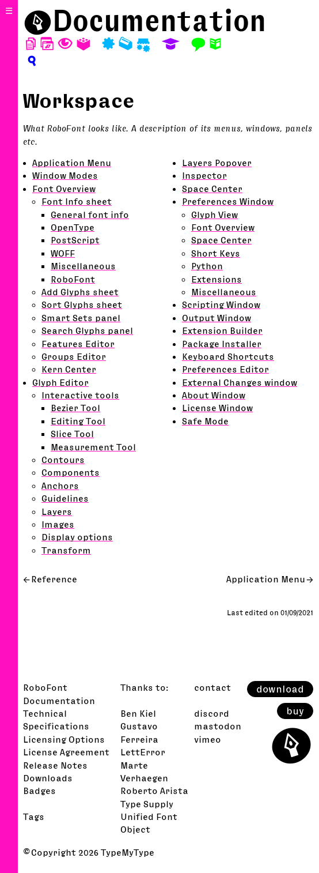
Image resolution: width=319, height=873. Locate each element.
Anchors (60, 485)
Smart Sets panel (80, 317)
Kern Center (68, 369)
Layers (56, 511)
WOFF (63, 253)
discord (211, 713)
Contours (63, 459)
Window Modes (65, 175)
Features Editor (78, 343)
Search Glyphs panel (87, 330)
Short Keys (215, 253)
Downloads (48, 777)
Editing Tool (78, 421)
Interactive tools (80, 395)
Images (57, 524)
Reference (54, 579)
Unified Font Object (148, 823)
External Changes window (239, 382)
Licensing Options (64, 739)
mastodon (217, 726)
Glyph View (214, 214)
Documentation (159, 20)
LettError (142, 752)
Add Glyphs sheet (80, 291)
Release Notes (55, 765)
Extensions (216, 279)
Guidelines (65, 498)
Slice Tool (72, 433)
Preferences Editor (225, 369)
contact (212, 687)
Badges (39, 790)
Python (207, 265)
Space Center (212, 188)
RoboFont (73, 279)
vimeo (207, 739)
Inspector (204, 175)
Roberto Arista (154, 790)
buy (295, 711)
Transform (66, 550)
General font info (90, 214)
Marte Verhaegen (144, 771)
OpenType (72, 227)
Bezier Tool (75, 407)
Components (70, 472)
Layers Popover (217, 162)
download (280, 689)
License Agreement (66, 752)
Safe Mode (205, 421)
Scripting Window (221, 304)
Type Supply (146, 803)
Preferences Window (228, 201)
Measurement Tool (93, 446)
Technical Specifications (56, 720)
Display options (77, 536)
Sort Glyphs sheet (81, 304)
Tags (33, 816)
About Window (213, 395)
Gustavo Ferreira (139, 732)
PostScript (75, 239)
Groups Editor (73, 356)
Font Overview (64, 188)
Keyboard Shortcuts (228, 356)
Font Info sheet (76, 201)
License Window (217, 407)
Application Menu (71, 162)
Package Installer (221, 343)
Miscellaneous (83, 265)
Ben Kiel (138, 713)
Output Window (216, 317)
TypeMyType (127, 852)
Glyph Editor (60, 382)
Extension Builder (222, 330)
